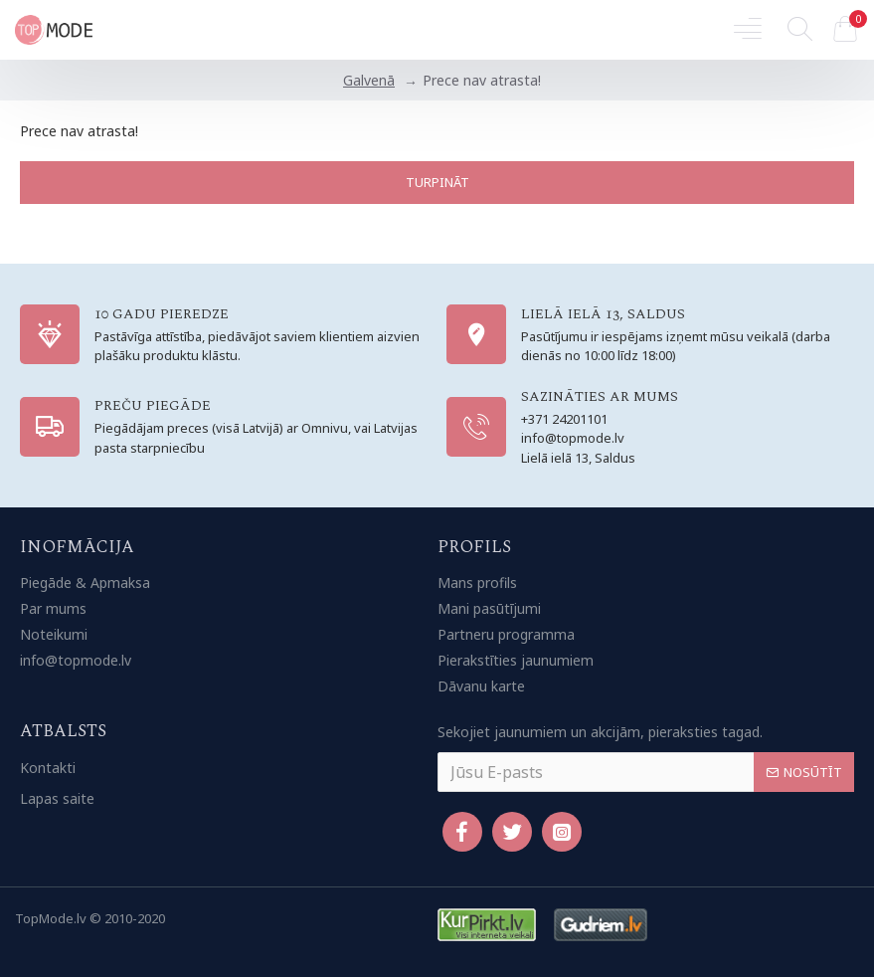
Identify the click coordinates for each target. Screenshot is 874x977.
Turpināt (437, 182)
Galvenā (369, 80)
